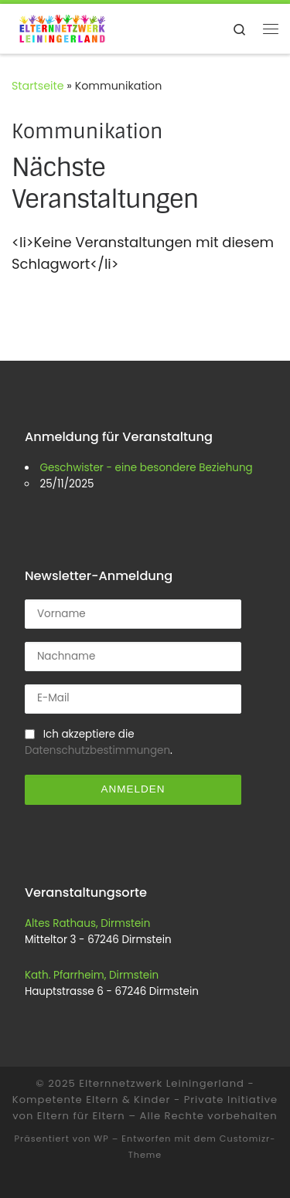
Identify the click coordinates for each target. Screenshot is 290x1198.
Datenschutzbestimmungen (97, 750)
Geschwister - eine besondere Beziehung (145, 467)
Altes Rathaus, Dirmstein (87, 923)
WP (101, 1138)
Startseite (38, 85)
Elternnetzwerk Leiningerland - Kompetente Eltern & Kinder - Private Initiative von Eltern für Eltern (145, 1099)
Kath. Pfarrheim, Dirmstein (92, 975)
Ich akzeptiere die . (98, 742)
